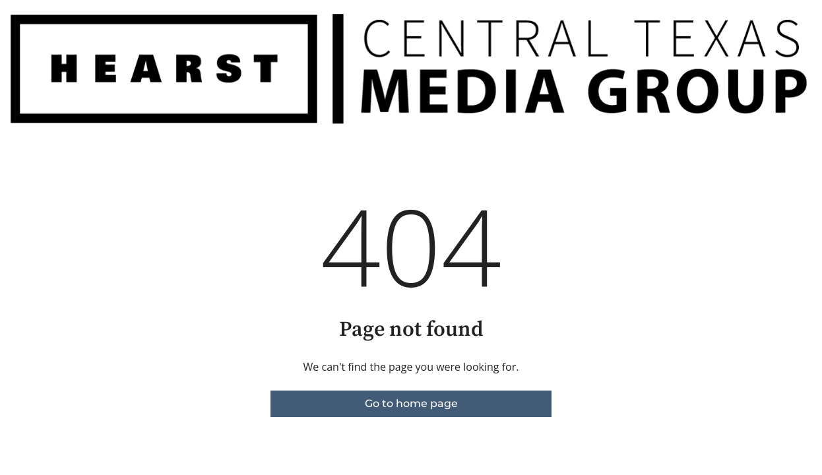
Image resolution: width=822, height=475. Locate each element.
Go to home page (411, 403)
